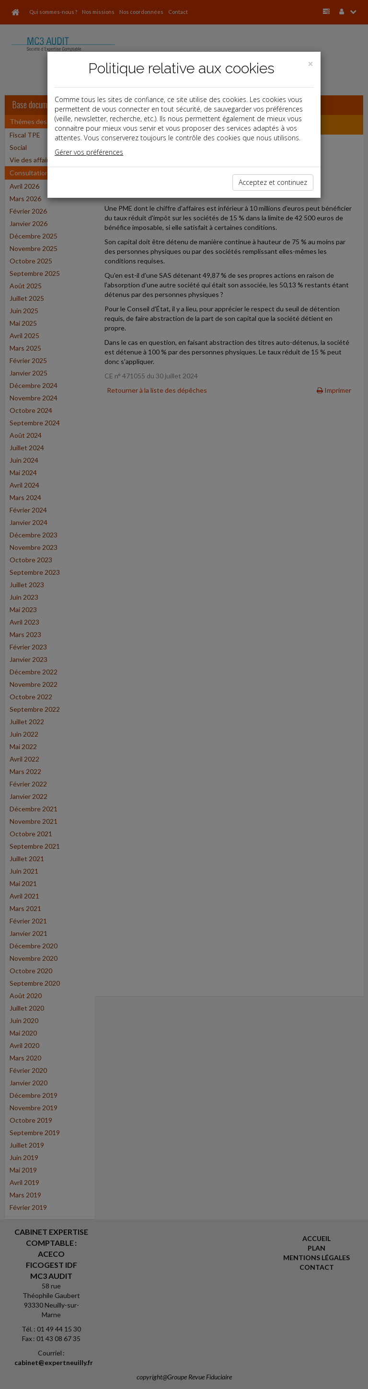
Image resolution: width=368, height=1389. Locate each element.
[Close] (310, 64)
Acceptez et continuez (273, 182)
